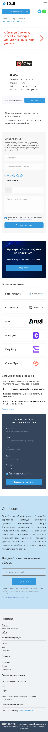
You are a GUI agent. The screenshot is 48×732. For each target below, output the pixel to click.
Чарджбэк (6, 651)
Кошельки (6, 662)
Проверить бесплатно (24, 482)
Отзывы (34, 100)
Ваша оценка (12, 180)
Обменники (6, 669)
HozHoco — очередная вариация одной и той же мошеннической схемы (24, 402)
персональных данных (22, 219)
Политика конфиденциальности (15, 597)
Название (10, 428)
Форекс (5, 625)
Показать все (9, 409)
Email (8, 456)
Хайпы (4, 632)
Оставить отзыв (24, 225)
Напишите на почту (17, 711)
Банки (4, 644)
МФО (4, 647)
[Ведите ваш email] (24, 572)
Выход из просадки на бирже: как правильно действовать (22, 395)
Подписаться (24, 581)
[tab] (13, 100)
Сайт (8, 437)
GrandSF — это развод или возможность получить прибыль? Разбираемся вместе (21, 382)
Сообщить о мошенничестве (16, 11)
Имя (7, 447)
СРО (3, 685)
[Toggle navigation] (45, 4)
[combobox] (8, 190)
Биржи (4, 666)
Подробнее (24, 267)
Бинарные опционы (10, 628)
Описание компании (13, 100)
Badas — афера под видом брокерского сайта (23, 389)
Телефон (10, 465)
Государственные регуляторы (14, 681)
